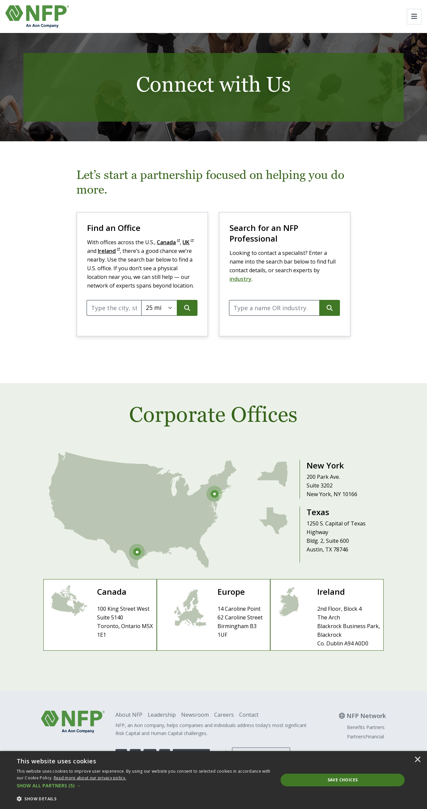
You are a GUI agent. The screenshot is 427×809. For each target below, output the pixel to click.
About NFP (128, 714)
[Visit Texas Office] (312, 530)
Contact (249, 714)
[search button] (187, 308)
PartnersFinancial (365, 736)
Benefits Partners (366, 727)
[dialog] (213, 780)
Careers (224, 714)
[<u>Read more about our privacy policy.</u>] (90, 778)
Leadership (162, 714)
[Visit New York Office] (312, 475)
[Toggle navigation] (414, 17)
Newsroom (195, 714)
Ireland (109, 251)
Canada (168, 242)
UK (187, 242)
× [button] (417, 760)
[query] (114, 308)
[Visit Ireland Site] (327, 615)
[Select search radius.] (159, 308)
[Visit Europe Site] (213, 615)
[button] (144, 785)
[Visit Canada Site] (100, 615)
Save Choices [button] (343, 780)
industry (241, 279)
